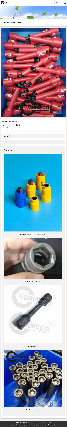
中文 (55, 3)
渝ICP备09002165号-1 (50, 425)
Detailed (7, 136)
